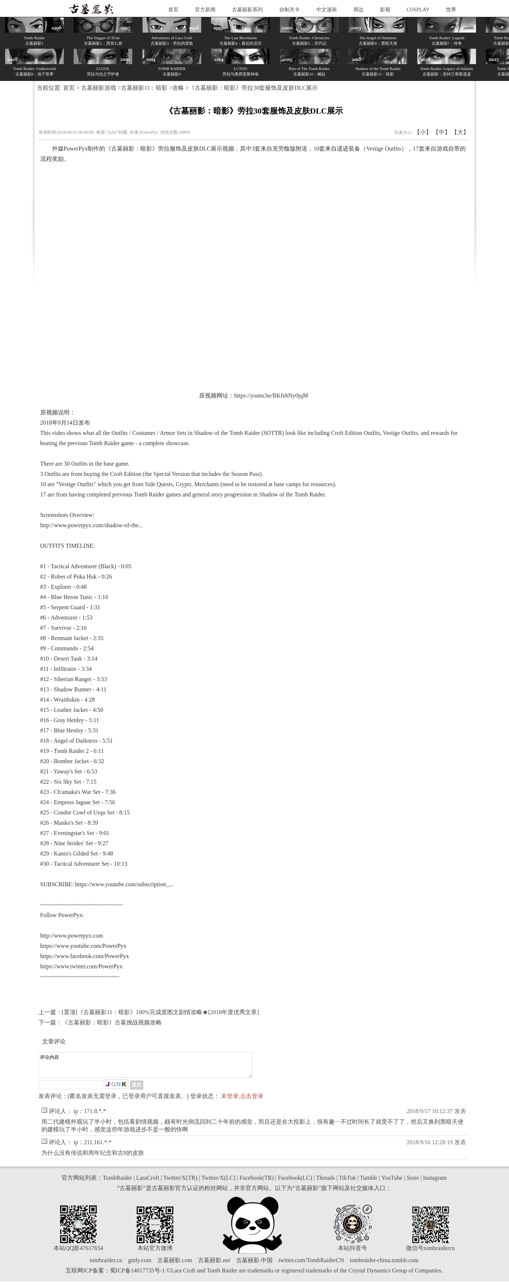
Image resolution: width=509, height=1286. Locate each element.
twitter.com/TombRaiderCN (311, 1264)
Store (413, 1182)
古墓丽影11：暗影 (144, 88)
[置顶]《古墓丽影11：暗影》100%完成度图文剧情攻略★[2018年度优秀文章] (160, 1012)
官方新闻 (205, 9)
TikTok (347, 1182)
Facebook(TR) (257, 1182)
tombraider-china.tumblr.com (384, 1264)
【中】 (441, 132)
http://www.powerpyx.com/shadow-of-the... (91, 525)
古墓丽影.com (174, 1264)
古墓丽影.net (214, 1264)
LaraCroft (147, 1182)
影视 (385, 9)
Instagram (435, 1182)
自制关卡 (289, 9)
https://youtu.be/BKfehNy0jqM (271, 395)
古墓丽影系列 (247, 9)
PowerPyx (76, 148)
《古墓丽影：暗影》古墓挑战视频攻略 (112, 1022)
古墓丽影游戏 (98, 88)
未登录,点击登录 (242, 1100)
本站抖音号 (352, 1252)
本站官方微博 (155, 1252)
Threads (325, 1182)
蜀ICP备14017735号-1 (137, 1275)
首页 (173, 9)
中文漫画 (326, 9)
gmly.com (139, 1264)
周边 (358, 9)
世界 (451, 9)
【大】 (460, 132)
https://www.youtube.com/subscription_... (124, 884)
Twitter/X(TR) (180, 1182)
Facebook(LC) (295, 1182)
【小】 (423, 132)
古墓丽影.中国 (254, 1264)
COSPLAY (418, 9)
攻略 (178, 88)
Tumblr (368, 1182)
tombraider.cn (106, 1264)
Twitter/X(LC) (218, 1182)
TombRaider (117, 1182)
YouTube (391, 1182)
